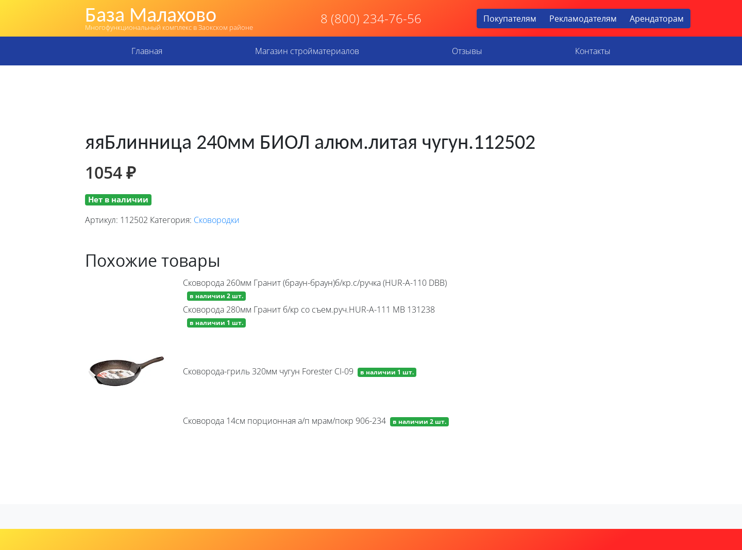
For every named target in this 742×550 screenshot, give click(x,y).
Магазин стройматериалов (307, 51)
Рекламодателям (583, 18)
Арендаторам (657, 18)
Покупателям (509, 18)
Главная (146, 51)
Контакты (593, 51)
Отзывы (467, 51)
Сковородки (217, 220)
